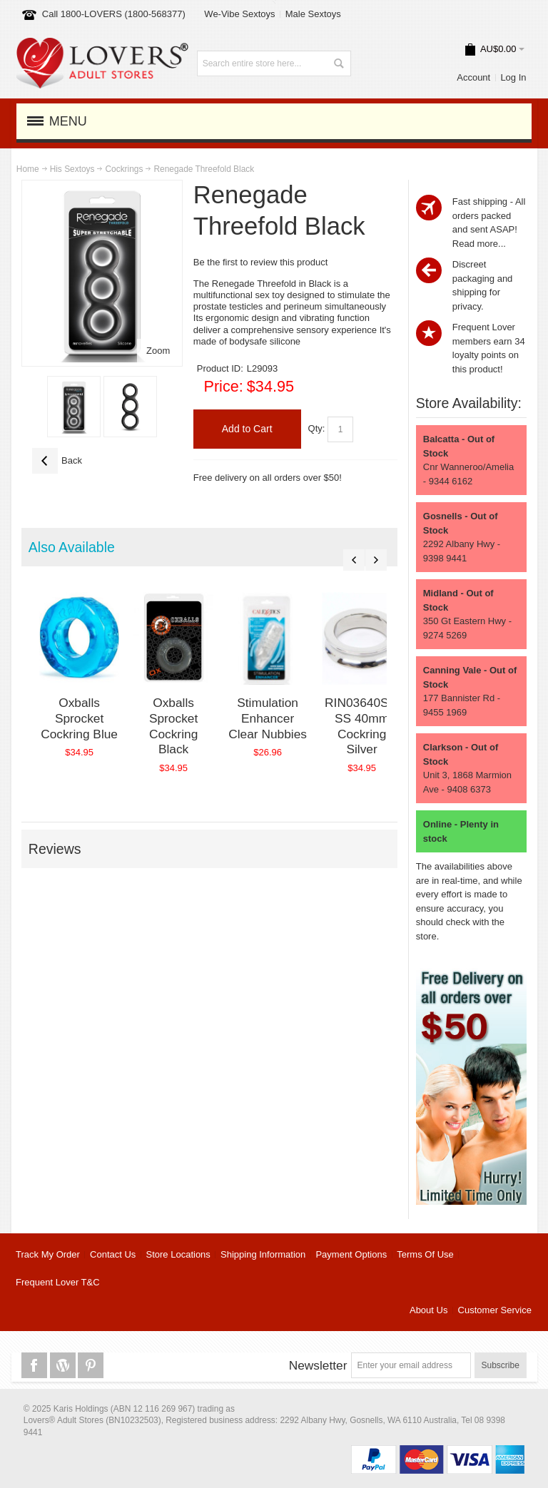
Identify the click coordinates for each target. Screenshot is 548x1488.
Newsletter (318, 1365)
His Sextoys (72, 169)
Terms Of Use (425, 1254)
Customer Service (495, 1310)
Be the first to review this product (260, 262)
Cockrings (124, 169)
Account (473, 77)
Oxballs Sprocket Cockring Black (173, 725)
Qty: (316, 428)
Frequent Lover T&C (58, 1282)
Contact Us (113, 1254)
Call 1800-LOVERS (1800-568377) (114, 14)
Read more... (479, 243)
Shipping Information (262, 1254)
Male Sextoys (313, 14)
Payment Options (351, 1254)
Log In (513, 77)
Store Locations (178, 1254)
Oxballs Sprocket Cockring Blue (79, 717)
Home (27, 169)
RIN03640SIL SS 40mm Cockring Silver (362, 725)
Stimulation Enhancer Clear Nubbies (267, 717)
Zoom (158, 350)
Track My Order (48, 1254)
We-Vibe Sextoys (239, 14)
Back (57, 461)
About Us (428, 1310)
